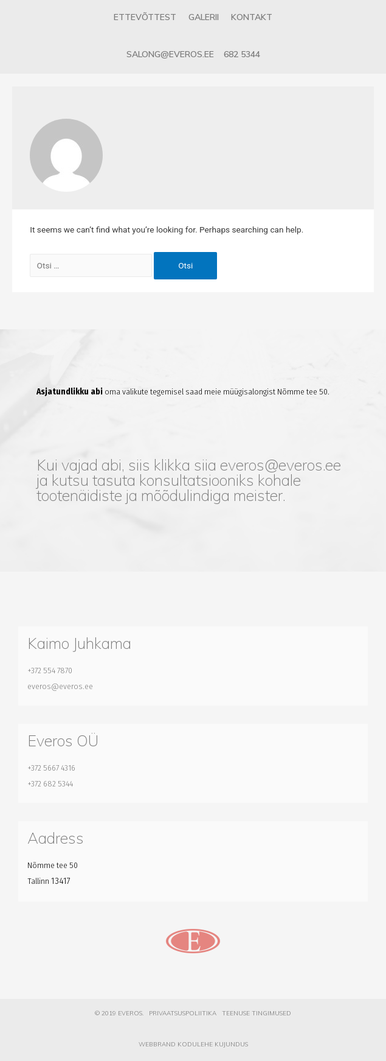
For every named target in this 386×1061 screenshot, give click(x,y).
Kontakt (251, 17)
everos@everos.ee (280, 464)
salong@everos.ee (170, 54)
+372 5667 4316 (51, 768)
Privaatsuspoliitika (182, 1013)
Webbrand (157, 1044)
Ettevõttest (145, 17)
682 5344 (242, 54)
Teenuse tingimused (256, 1013)
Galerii (203, 17)
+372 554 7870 (49, 670)
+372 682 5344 (50, 784)
